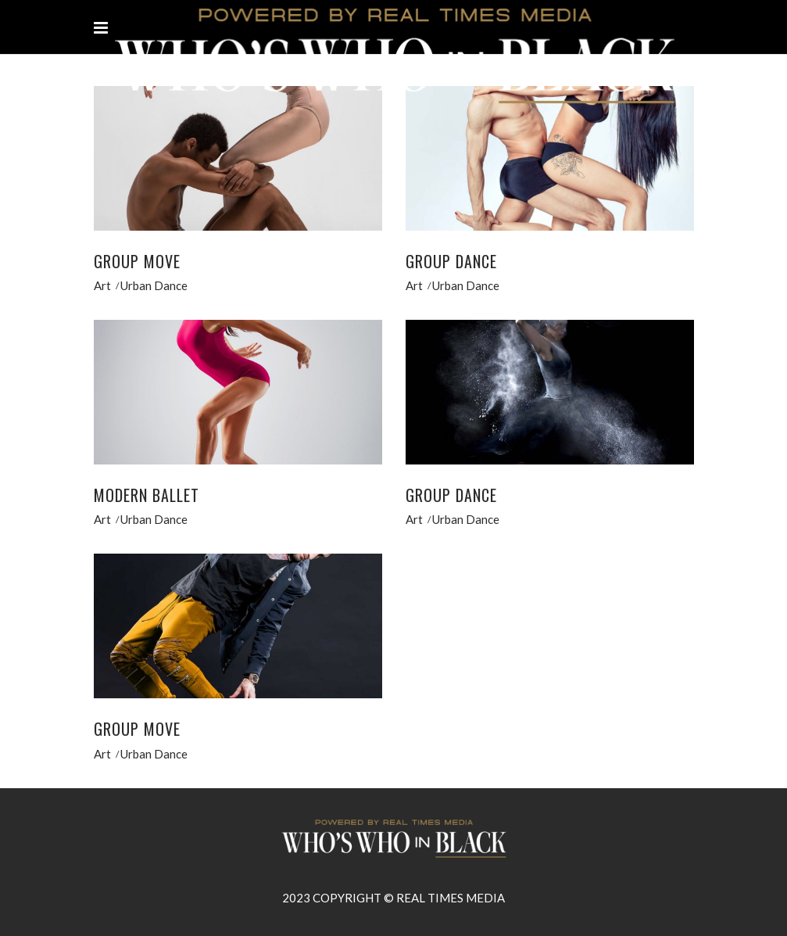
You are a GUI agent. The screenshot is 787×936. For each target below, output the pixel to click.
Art (102, 285)
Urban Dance (154, 285)
